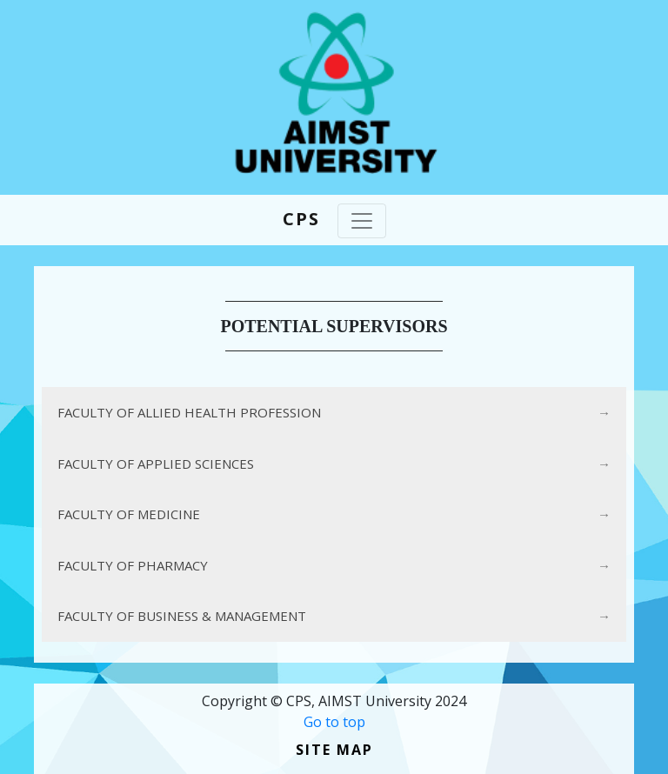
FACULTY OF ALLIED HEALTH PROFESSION (189, 412)
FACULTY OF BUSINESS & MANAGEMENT (181, 615)
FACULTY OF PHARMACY (132, 565)
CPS (301, 218)
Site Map (334, 749)
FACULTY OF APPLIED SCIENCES (155, 463)
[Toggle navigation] (361, 221)
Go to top (334, 721)
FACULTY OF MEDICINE (128, 514)
